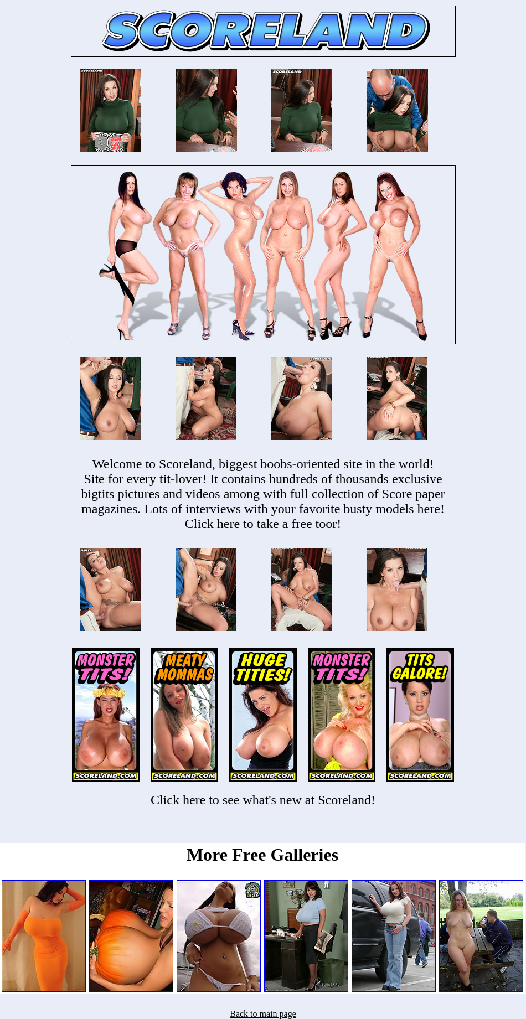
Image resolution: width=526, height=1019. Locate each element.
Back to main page (263, 1013)
